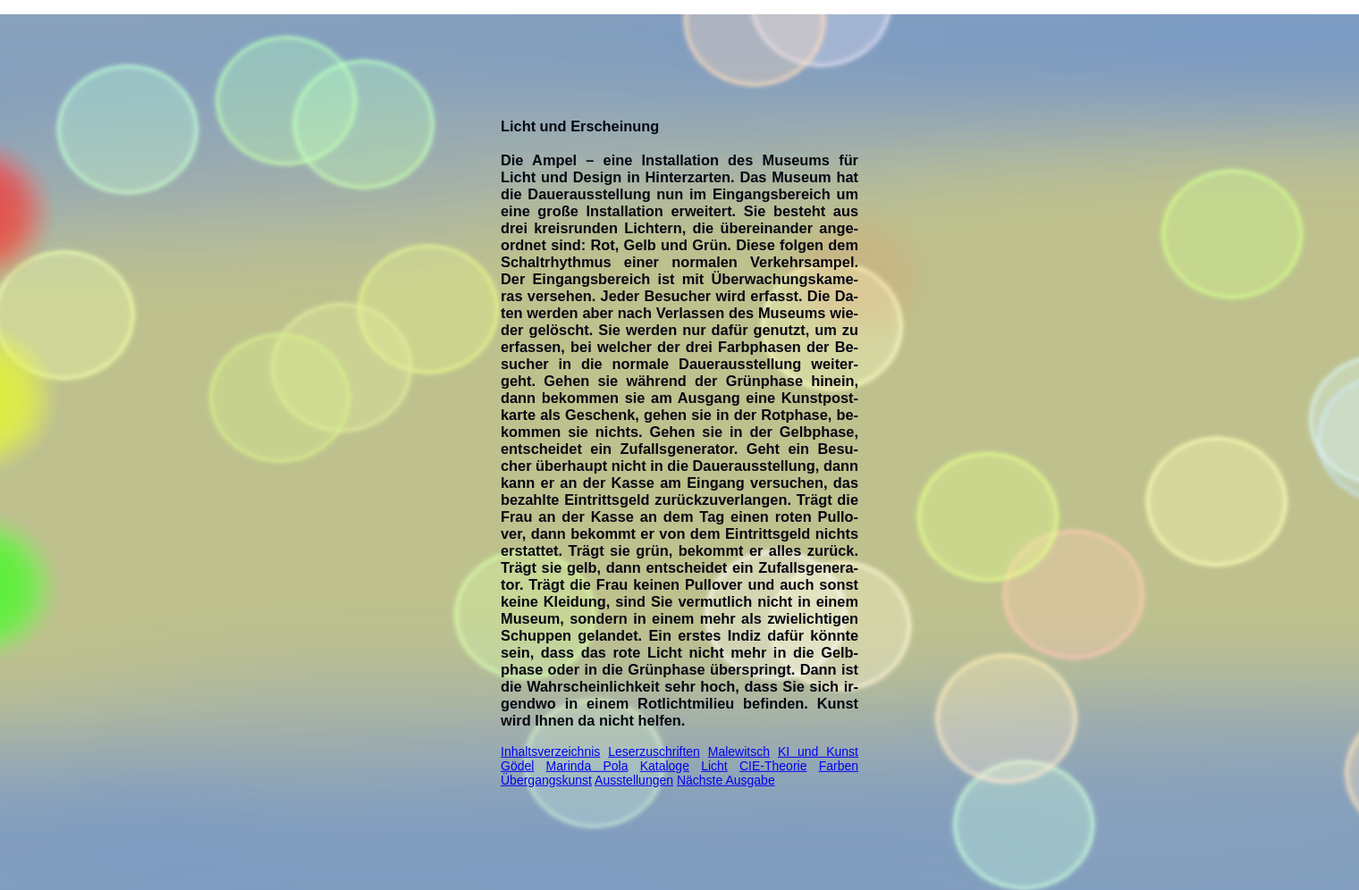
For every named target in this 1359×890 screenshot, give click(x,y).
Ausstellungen (634, 780)
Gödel (517, 766)
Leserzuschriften (654, 751)
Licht (714, 766)
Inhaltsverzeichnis (550, 751)
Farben (838, 766)
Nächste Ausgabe (726, 780)
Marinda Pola (587, 766)
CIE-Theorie (772, 766)
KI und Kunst (818, 751)
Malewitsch (739, 751)
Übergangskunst (546, 780)
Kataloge (664, 766)
